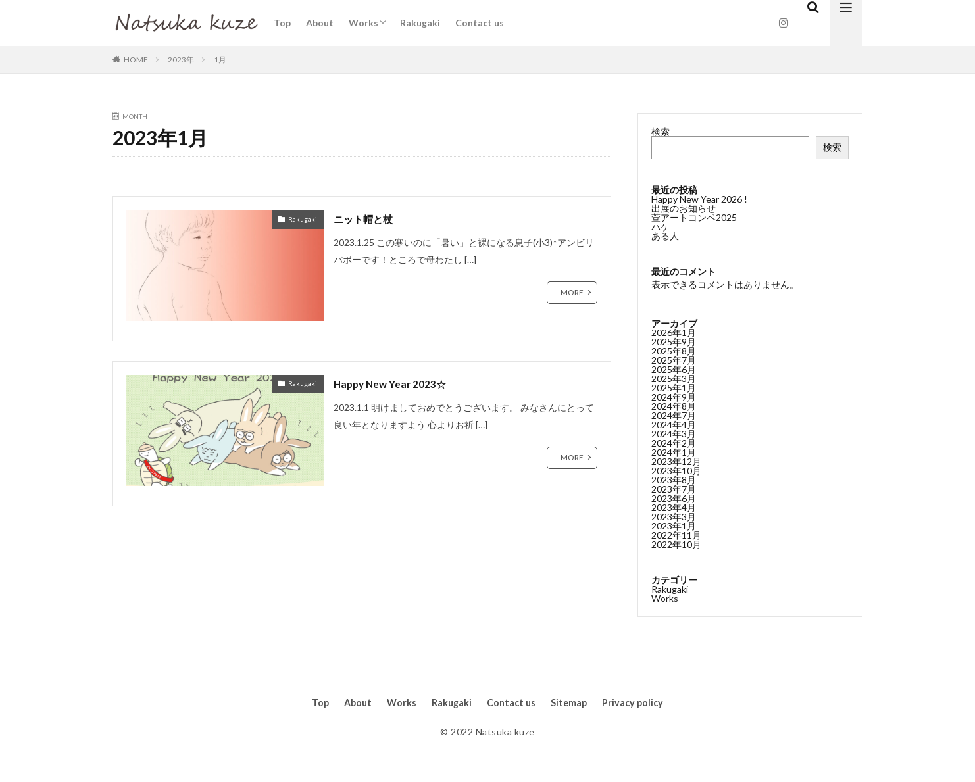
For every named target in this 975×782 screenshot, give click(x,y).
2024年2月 (673, 442)
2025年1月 (673, 387)
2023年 (181, 59)
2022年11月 (676, 534)
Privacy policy (644, 703)
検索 (660, 131)
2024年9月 (673, 396)
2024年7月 (673, 414)
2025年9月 (673, 341)
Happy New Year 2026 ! (699, 199)
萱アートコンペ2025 (694, 217)
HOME (136, 59)
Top (282, 22)
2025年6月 (673, 368)
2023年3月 (673, 516)
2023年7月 (673, 488)
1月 (220, 59)
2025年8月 (673, 350)
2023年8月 (673, 479)
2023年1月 (673, 525)
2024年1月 (673, 451)
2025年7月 (673, 359)
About (320, 22)
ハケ (660, 226)
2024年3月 (673, 433)
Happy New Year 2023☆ (398, 383)
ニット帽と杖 (369, 218)
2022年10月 (676, 543)
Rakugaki (420, 22)
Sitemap (574, 703)
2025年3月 (673, 377)
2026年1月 (673, 331)
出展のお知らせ (683, 208)
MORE (572, 292)
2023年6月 (673, 497)
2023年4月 (673, 506)
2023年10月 (676, 470)
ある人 (665, 235)
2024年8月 (673, 405)
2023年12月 (676, 460)
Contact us (479, 22)
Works (363, 22)
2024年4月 (673, 423)
